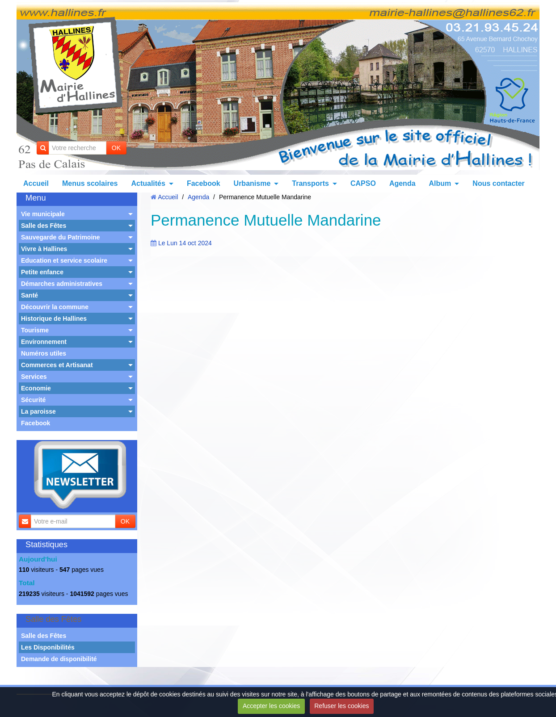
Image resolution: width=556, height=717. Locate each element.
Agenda (402, 183)
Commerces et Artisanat (57, 365)
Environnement (44, 341)
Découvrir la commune (54, 306)
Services (34, 376)
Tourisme (35, 330)
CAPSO (363, 183)
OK (116, 147)
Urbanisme (252, 183)
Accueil (36, 183)
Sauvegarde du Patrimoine (60, 237)
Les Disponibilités (48, 647)
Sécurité (33, 399)
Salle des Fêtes (43, 225)
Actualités (148, 183)
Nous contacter (498, 183)
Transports (310, 183)
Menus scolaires (90, 183)
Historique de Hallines (54, 318)
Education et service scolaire (64, 260)
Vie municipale (43, 214)
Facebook (203, 183)
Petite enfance (42, 272)
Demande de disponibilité (59, 658)
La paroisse (38, 411)
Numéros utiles (43, 353)
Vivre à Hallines (44, 248)
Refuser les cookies (341, 705)
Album (440, 183)
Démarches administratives (61, 283)
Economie (36, 388)
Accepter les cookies (271, 705)
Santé (29, 295)
